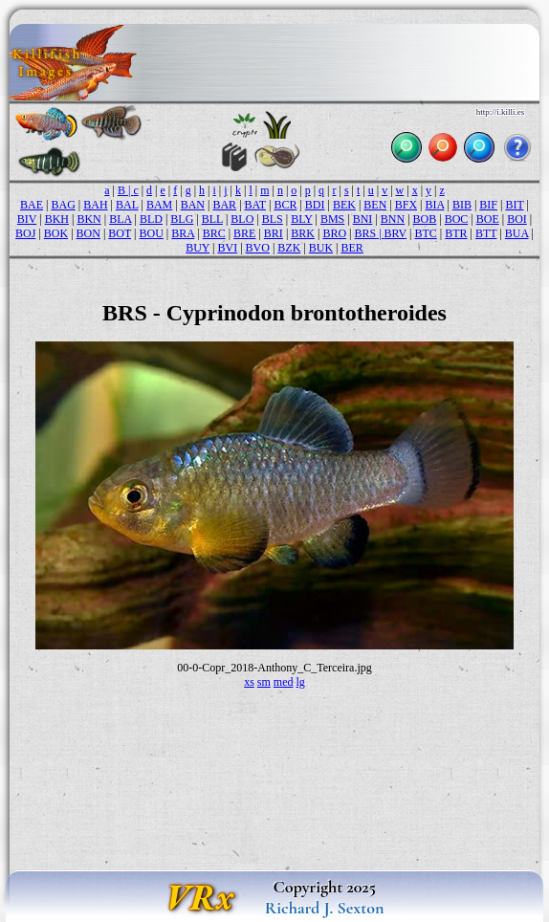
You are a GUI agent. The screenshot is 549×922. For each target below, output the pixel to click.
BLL (212, 219)
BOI (517, 219)
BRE (244, 233)
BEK (344, 204)
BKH (57, 219)
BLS (272, 219)
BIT (514, 204)
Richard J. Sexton (324, 907)
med (284, 682)
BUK (321, 247)
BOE (487, 219)
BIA (434, 204)
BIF (488, 204)
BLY (301, 219)
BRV (395, 233)
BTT (485, 233)
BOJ (25, 233)
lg (300, 682)
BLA (120, 219)
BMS (332, 219)
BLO (242, 219)
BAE (31, 204)
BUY (197, 247)
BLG (181, 219)
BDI (315, 204)
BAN (193, 204)
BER (351, 247)
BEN (374, 204)
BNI (363, 219)
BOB (425, 219)
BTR (456, 233)
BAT (255, 204)
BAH (95, 204)
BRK (303, 233)
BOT (119, 233)
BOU (152, 233)
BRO (334, 233)
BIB (462, 204)
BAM (159, 204)
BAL (127, 204)
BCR (285, 204)
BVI (227, 247)
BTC (425, 233)
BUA (517, 233)
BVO (258, 247)
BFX (406, 204)
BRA (182, 233)
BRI (273, 233)
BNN (393, 219)
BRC (214, 233)
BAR (224, 204)
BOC (457, 219)
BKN (88, 219)
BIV (26, 219)
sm (264, 682)
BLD (151, 219)
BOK (56, 233)
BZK (288, 247)
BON (88, 233)
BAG (63, 204)
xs (249, 682)
